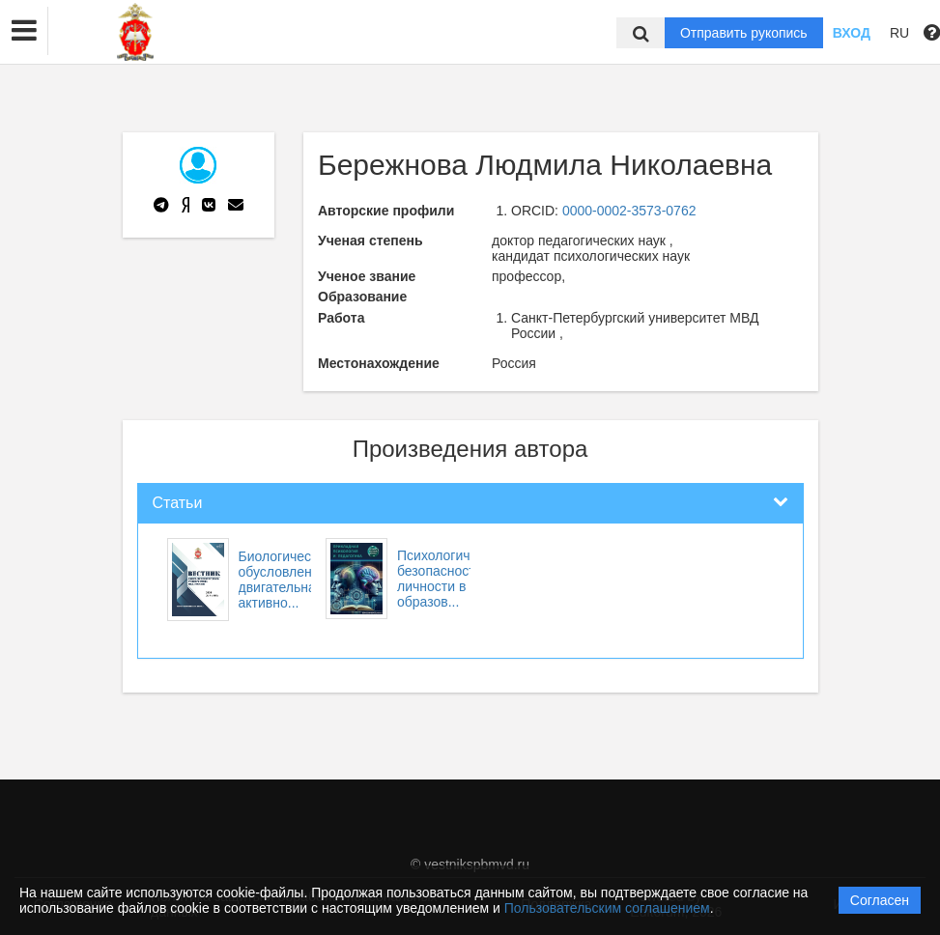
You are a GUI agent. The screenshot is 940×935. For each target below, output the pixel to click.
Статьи (178, 503)
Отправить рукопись (744, 33)
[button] (24, 31)
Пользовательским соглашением (607, 908)
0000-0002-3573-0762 (629, 210)
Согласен (879, 900)
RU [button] (899, 33)
